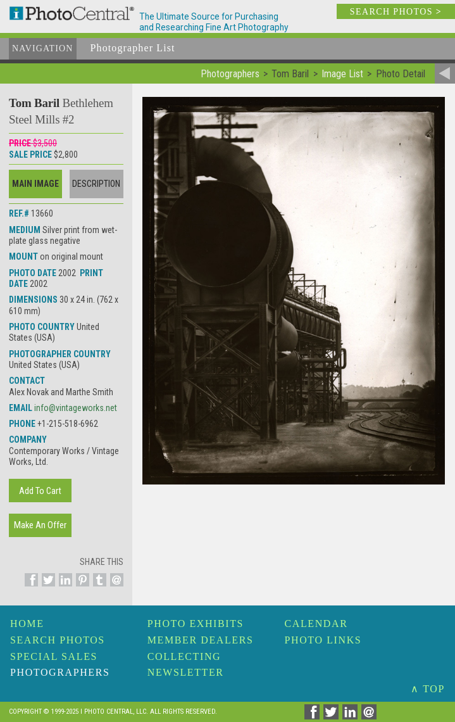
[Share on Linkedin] (63, 587)
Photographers (59, 672)
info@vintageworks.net (75, 408)
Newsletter (185, 672)
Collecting (184, 656)
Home (27, 623)
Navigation (42, 48)
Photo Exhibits (195, 623)
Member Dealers (200, 640)
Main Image (35, 184)
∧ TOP (428, 688)
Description (96, 184)
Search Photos (57, 640)
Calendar (316, 623)
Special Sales (53, 656)
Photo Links (323, 640)
